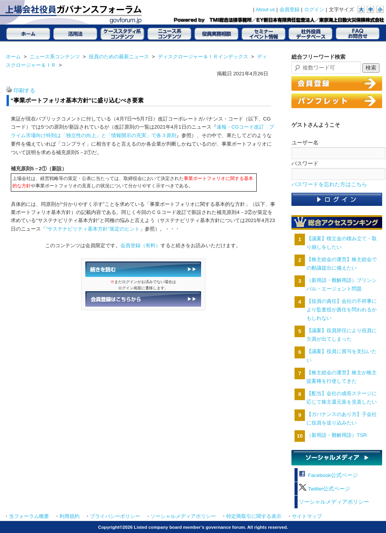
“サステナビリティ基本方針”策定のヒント (93, 229)
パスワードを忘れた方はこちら (329, 184)
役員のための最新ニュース (119, 56)
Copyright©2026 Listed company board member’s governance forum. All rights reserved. (193, 527)
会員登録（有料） (140, 245)
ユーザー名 (304, 142)
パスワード (304, 163)
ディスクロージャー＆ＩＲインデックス (203, 56)
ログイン (314, 9)
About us (265, 9)
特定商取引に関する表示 (253, 516)
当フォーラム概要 (29, 516)
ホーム (13, 56)
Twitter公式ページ (324, 489)
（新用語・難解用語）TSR (336, 435)
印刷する (24, 90)
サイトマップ (307, 516)
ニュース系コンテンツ (55, 56)
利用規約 (69, 516)
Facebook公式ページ (328, 475)
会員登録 (289, 9)
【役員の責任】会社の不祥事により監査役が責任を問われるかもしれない (341, 309)
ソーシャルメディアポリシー (334, 502)
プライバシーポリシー (115, 516)
